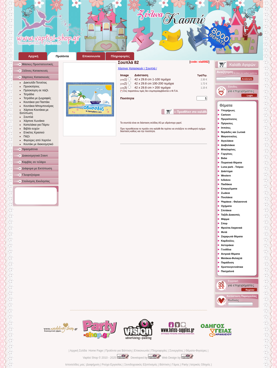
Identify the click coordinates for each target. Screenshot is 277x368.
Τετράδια (29, 94)
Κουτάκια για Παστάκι (37, 102)
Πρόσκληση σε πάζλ (36, 90)
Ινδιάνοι (226, 180)
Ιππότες (226, 127)
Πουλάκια (226, 197)
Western (226, 175)
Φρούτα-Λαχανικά (231, 227)
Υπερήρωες (228, 110)
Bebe (224, 158)
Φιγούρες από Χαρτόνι (37, 140)
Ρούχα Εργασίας (112, 364)
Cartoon (226, 114)
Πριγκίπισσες (229, 119)
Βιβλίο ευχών (32, 128)
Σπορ (224, 223)
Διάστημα (226, 171)
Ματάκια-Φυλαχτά (231, 258)
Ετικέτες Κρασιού (34, 132)
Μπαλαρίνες (228, 149)
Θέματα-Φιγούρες (196, 350)
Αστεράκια (227, 245)
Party (185, 364)
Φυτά (224, 232)
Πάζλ (27, 136)
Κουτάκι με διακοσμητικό (38, 144)
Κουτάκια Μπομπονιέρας (39, 106)
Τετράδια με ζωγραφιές (37, 98)
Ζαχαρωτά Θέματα (232, 236)
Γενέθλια (226, 249)
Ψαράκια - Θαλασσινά (234, 201)
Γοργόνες (226, 153)
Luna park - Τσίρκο (232, 166)
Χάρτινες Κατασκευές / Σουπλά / (137, 68)
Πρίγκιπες (227, 123)
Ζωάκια (225, 193)
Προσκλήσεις (31, 86)
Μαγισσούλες (229, 136)
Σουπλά (28, 117)
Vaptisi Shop (90, 357)
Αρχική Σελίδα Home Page (86, 350)
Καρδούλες (227, 240)
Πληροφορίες (159, 350)
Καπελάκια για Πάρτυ (36, 124)
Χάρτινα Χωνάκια (34, 120)
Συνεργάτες (176, 350)
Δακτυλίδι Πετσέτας (35, 82)
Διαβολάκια (228, 145)
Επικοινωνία (141, 350)
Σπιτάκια (226, 210)
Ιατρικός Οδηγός (200, 364)
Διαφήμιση (93, 364)
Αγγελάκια (227, 140)
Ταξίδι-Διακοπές (230, 214)
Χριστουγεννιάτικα (232, 266)
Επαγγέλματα (229, 188)
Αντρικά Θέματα (230, 253)
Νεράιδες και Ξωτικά (233, 132)
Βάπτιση (165, 364)
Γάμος (175, 364)
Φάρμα (225, 219)
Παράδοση (227, 262)
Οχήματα (226, 206)
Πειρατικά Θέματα (231, 162)
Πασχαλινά (227, 271)
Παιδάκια (226, 184)
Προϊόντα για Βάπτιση (118, 350)
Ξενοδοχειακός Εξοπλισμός (140, 364)
